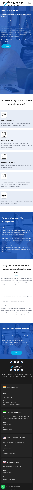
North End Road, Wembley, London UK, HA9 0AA (13, 466)
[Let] (16, 71)
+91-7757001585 (10, 404)
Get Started (6, 46)
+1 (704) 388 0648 (11, 453)
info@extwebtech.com (7, 397)
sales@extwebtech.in (7, 424)
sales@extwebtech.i (7, 472)
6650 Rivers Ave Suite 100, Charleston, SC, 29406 (13, 442)
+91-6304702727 (12, 402)
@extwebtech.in (7, 448)
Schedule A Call (16, 352)
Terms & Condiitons (19, 489)
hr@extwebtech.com (7, 395)
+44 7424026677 (11, 479)
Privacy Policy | (11, 489)
